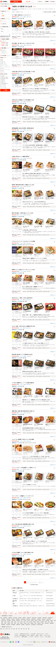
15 (39, 582)
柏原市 (5, 623)
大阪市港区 (24, 617)
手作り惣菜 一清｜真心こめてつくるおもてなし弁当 (23, 43)
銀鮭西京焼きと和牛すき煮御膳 (39, 56)
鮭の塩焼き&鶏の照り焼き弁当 (28, 113)
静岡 (16, 628)
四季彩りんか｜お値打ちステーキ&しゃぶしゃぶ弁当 (23, 269)
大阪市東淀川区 (50, 617)
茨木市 (24, 621)
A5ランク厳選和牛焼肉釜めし (39, 424)
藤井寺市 (21, 623)
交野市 (35, 623)
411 (22, 412)
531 (22, 243)
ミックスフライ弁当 (37, 339)
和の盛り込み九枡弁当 (49, 226)
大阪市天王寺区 (34, 617)
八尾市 (27, 621)
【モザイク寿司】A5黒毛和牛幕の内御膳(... (30, 367)
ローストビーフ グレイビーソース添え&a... (41, 537)
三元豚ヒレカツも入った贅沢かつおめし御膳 (41, 565)
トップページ (16, 633)
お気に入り (40, 1)
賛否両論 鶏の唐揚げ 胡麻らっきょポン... (41, 141)
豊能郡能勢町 (3, 624)
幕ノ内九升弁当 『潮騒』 (38, 226)
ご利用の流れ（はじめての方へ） (24, 633)
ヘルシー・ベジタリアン (5, 65)
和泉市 (52, 621)
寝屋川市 (38, 621)
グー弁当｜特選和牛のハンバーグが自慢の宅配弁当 (23, 382)
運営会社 (41, 635)
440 (22, 101)
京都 (21, 628)
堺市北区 (43, 620)
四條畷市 (32, 623)
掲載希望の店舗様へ (24, 636)
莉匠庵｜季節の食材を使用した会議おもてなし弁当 (23, 184)
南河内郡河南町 (33, 624)
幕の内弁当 (47, 113)
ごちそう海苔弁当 (48, 452)
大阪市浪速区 (39, 617)
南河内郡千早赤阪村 (40, 624)
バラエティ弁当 (48, 28)
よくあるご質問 (33, 633)
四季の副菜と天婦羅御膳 (49, 198)
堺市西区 (36, 620)
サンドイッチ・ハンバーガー (6, 69)
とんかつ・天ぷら (4, 64)
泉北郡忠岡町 (8, 624)
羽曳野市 (8, 623)
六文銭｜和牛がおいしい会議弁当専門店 (20, 156)
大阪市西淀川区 (44, 617)
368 (22, 73)
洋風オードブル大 (37, 254)
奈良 (26, 628)
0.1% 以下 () (4, 51)
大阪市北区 (13, 620)
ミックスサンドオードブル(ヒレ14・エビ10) (30, 452)
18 (21, 299)
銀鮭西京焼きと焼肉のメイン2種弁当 (29, 56)
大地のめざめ (15, 592)
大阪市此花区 (15, 617)
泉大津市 (8, 621)
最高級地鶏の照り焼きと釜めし (28, 424)
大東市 (49, 621)
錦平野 (14, 603)
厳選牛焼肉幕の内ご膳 (38, 113)
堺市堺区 (25, 620)
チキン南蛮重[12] (37, 169)
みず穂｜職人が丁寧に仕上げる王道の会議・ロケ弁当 (23, 71)
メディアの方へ (31, 636)
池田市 (2, 621)
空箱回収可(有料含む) (5, 83)
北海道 (1, 628)
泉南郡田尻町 (18, 624)
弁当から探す (28, 1)
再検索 (6, 90)
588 (22, 186)
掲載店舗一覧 (33, 635)
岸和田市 (51, 620)
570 (22, 214)
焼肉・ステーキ (4, 63)
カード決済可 (3, 84)
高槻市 (12, 621)
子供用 (3, 70)
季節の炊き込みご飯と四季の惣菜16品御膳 (41, 198)
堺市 (22, 620)
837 (22, 16)
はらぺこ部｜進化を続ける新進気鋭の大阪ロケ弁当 (23, 524)
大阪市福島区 (10, 617)
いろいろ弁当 (36, 452)
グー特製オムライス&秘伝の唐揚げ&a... (41, 396)
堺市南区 (39, 620)
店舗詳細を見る (52, 40)
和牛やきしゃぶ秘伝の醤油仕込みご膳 (40, 28)
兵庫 (23, 628)
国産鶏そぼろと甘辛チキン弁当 (50, 56)
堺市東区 (32, 620)
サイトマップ (42, 636)
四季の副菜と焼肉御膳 (27, 198)
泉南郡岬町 (23, 624)
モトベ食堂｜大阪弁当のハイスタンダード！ (21, 15)
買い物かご (53, 1)
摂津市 (15, 623)
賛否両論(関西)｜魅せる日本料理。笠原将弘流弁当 (23, 128)
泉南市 (29, 623)
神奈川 (7, 628)
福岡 (28, 628)
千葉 (11, 628)
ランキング (46, 633)
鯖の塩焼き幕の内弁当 (49, 339)
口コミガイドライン (17, 636)
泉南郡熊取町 (13, 624)
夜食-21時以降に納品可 (5, 78)
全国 (2, 13)
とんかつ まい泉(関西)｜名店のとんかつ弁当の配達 (23, 439)
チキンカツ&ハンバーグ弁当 (28, 339)
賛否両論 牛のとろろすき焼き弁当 (29, 141)
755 (22, 271)
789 (22, 158)
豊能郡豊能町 (52, 623)
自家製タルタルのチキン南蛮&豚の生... (29, 537)
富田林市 (34, 621)
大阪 (19, 628)
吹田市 (5, 621)
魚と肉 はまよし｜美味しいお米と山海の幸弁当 (22, 297)
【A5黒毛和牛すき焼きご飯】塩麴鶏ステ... (41, 367)
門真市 (12, 623)
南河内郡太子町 (28, 624)
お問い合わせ (36, 636)
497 (22, 497)
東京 (4, 628)
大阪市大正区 (29, 617)
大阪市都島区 (5, 617)
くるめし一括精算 (47, 636)
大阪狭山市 (39, 623)
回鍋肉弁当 (36, 311)
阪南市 (43, 623)
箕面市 (2, 623)
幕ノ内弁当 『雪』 (26, 226)
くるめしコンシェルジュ (40, 633)
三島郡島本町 (47, 623)
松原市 (46, 621)
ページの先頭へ (52, 611)
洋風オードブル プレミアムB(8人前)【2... (30, 509)
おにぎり (3, 68)
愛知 (14, 628)
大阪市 (1, 617)
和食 (2, 59)
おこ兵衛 (14, 595)
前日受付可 (3, 79)
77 (21, 469)
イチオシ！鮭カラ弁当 (27, 28)
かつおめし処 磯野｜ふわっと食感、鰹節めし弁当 (22, 552)
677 (22, 384)
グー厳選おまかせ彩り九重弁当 (28, 396)
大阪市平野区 (9, 620)
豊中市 (55, 620)
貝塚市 (15, 621)
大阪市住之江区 (3, 620)
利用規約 (37, 635)
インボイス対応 (4, 87)
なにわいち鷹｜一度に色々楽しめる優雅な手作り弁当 (23, 326)
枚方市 (21, 621)
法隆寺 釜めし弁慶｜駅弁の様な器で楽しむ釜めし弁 (23, 411)
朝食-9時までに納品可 (5, 77)
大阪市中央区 (18, 620)
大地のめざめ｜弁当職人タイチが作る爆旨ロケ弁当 (23, 99)
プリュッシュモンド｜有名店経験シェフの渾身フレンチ (24, 467)
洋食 (2, 60)
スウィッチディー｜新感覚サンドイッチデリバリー (23, 495)
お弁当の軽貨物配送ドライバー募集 (24, 635)
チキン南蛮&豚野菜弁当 (27, 311)
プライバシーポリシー (47, 635)
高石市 (18, 623)
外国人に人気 (3, 82)
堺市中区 (28, 620)
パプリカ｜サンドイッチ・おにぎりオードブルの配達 (23, 241)
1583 (22, 45)
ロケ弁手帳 (16, 635)
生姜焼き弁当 (47, 311)
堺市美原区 (47, 620)
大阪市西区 (19, 617)
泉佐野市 (30, 621)
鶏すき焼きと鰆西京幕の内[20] (50, 169)
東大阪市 (25, 623)
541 (22, 356)
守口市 (18, 621)
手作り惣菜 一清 (15, 598)
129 (22, 554)
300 (22, 441)
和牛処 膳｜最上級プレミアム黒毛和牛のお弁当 (22, 354)
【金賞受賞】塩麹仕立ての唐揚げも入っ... (30, 565)
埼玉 (9, 628)
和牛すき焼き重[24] (26, 169)
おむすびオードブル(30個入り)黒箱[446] (30, 254)
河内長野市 (42, 621)
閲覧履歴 (46, 1)
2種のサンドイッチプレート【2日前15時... (41, 509)
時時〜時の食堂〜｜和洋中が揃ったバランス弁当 (22, 213)
